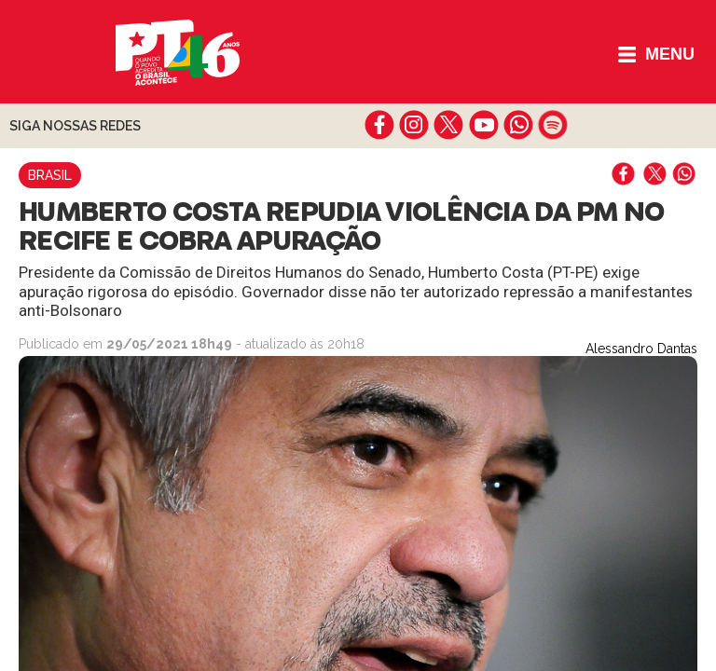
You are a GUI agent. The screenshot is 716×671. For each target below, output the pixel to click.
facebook (380, 125)
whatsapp (518, 125)
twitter (449, 125)
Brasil (50, 175)
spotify (552, 125)
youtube (483, 125)
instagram (414, 125)
